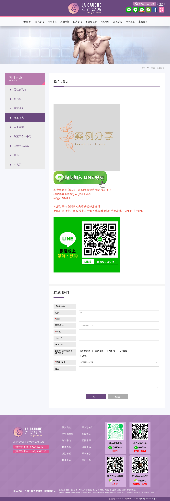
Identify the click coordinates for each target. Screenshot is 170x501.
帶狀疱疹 (86, 434)
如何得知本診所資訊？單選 (64, 352)
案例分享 (86, 460)
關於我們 (66, 427)
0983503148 (144, 4)
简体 (161, 4)
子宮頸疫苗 (87, 427)
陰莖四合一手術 (22, 136)
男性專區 (151, 68)
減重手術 (86, 447)
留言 (57, 369)
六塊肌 (17, 164)
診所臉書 (98, 351)
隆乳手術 (66, 440)
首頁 (143, 68)
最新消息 (86, 453)
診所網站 (84, 351)
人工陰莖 (19, 127)
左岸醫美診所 (85, 8)
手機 (58, 332)
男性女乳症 (20, 89)
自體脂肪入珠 (21, 146)
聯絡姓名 (60, 306)
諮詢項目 (60, 362)
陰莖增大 (19, 117)
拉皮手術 (66, 460)
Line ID (58, 338)
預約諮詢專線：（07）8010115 (30, 451)
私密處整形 (67, 434)
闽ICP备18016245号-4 (148, 499)
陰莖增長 (19, 108)
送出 (95, 396)
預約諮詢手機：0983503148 (29, 447)
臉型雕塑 (66, 453)
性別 (57, 313)
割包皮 (17, 99)
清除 (117, 396)
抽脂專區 (66, 447)
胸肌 (16, 155)
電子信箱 (59, 325)
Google (122, 351)
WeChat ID (60, 344)
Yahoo (110, 351)
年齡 (58, 319)
